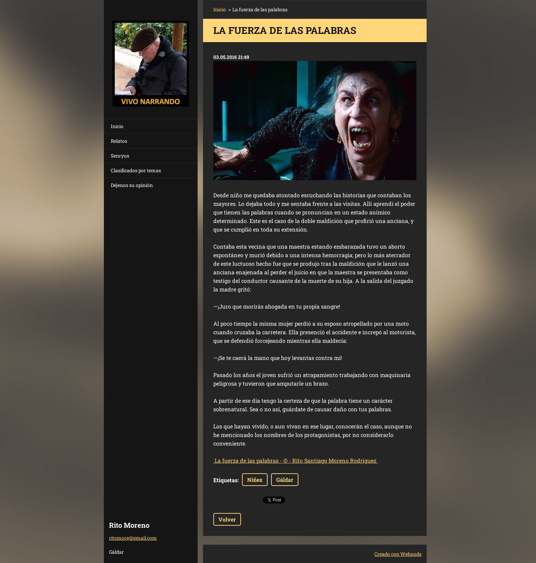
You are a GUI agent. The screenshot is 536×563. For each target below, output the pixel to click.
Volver (227, 519)
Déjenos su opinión (132, 185)
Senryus (120, 155)
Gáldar (284, 479)
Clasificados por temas (136, 170)
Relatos (119, 141)
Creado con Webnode (397, 554)
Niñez (255, 479)
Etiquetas (225, 480)
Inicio (117, 126)
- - (295, 460)
